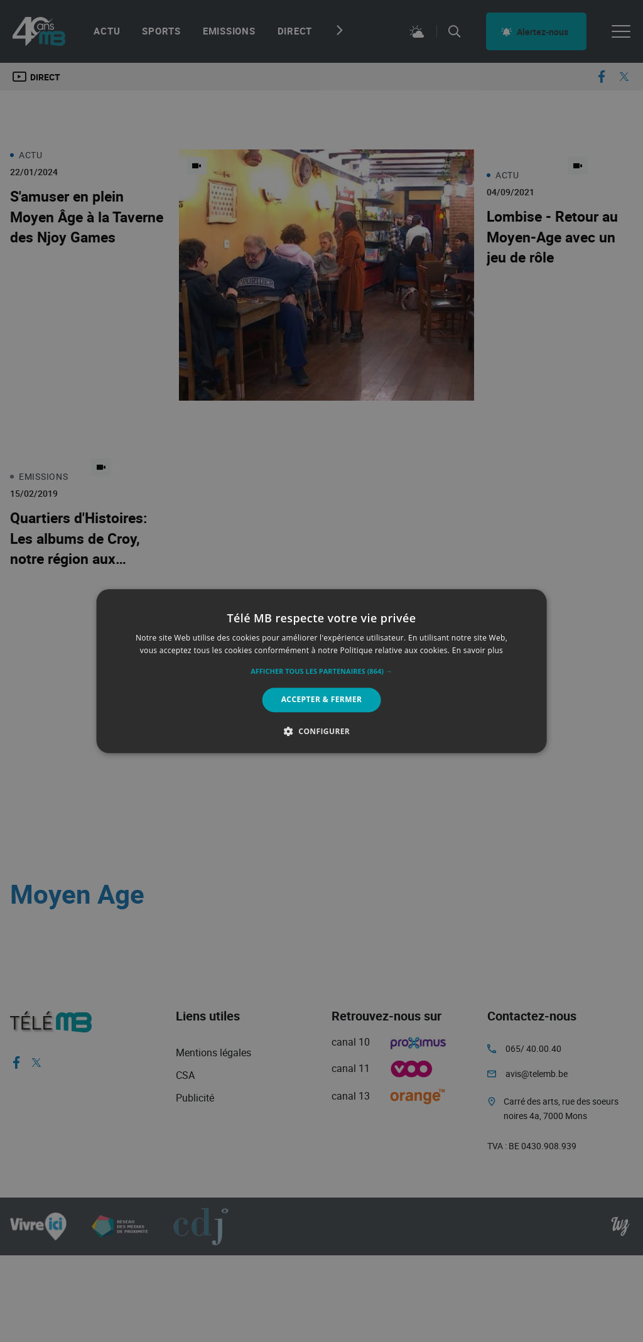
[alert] (321, 671)
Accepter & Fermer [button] (321, 700)
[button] (321, 672)
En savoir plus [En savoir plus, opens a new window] (477, 650)
